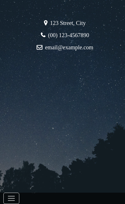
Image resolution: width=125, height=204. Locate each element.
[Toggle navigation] (11, 198)
